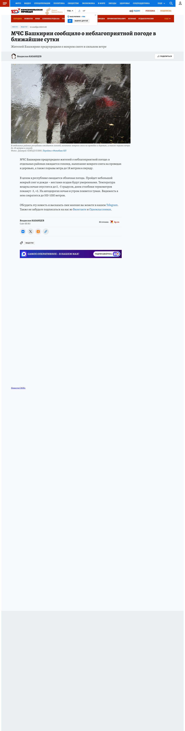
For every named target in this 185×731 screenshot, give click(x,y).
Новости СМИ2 (18, 387)
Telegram (112, 205)
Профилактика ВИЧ (116, 18)
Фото (18, 3)
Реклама (150, 10)
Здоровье (125, 3)
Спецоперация (42, 3)
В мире (101, 3)
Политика (59, 3)
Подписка (165, 10)
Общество (73, 3)
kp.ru (116, 221)
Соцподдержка (141, 3)
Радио (137, 11)
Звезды (112, 3)
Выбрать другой (81, 21)
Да (70, 21)
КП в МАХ (132, 18)
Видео (27, 3)
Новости (28, 18)
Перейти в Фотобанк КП (54, 150)
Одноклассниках (100, 209)
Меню (3, 3)
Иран (37, 18)
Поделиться (164, 56)
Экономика (88, 3)
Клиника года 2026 (50, 18)
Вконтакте (79, 209)
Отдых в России (146, 18)
